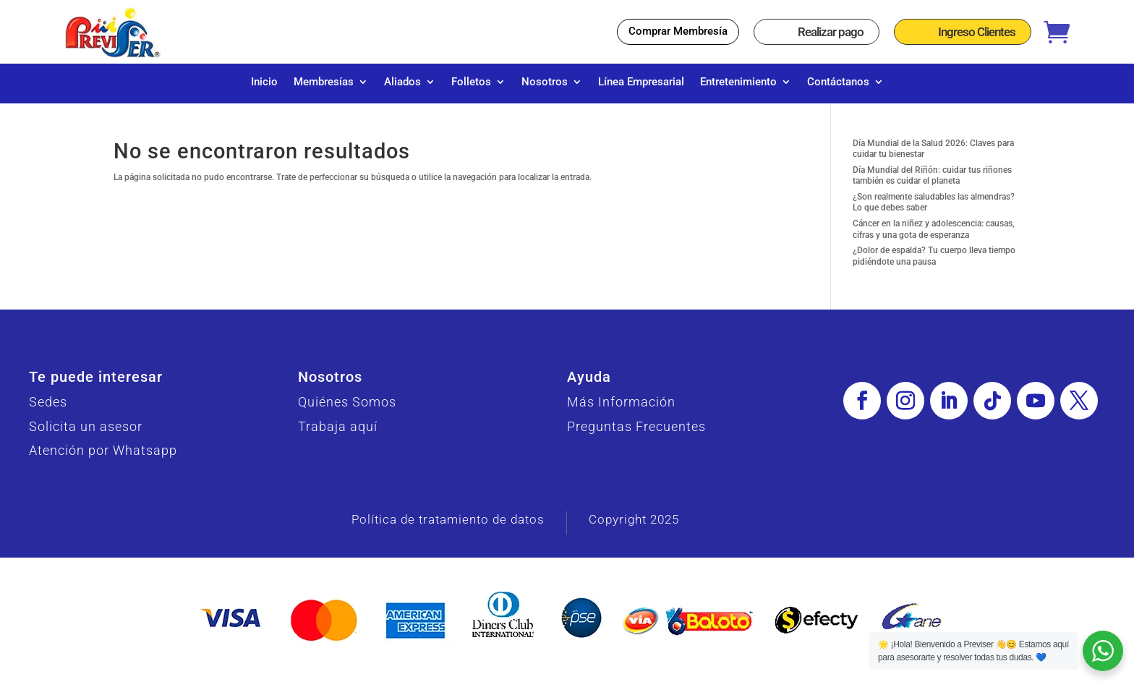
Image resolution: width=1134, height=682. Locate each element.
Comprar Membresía (678, 31)
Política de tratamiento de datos (448, 526)
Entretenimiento (738, 82)
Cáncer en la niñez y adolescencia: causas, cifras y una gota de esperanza (934, 236)
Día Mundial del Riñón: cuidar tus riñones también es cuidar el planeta (932, 183)
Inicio (264, 82)
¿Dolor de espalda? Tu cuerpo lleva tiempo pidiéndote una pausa (934, 263)
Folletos (471, 82)
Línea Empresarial (641, 82)
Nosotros (544, 82)
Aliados (402, 82)
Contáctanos (838, 82)
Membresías (324, 82)
